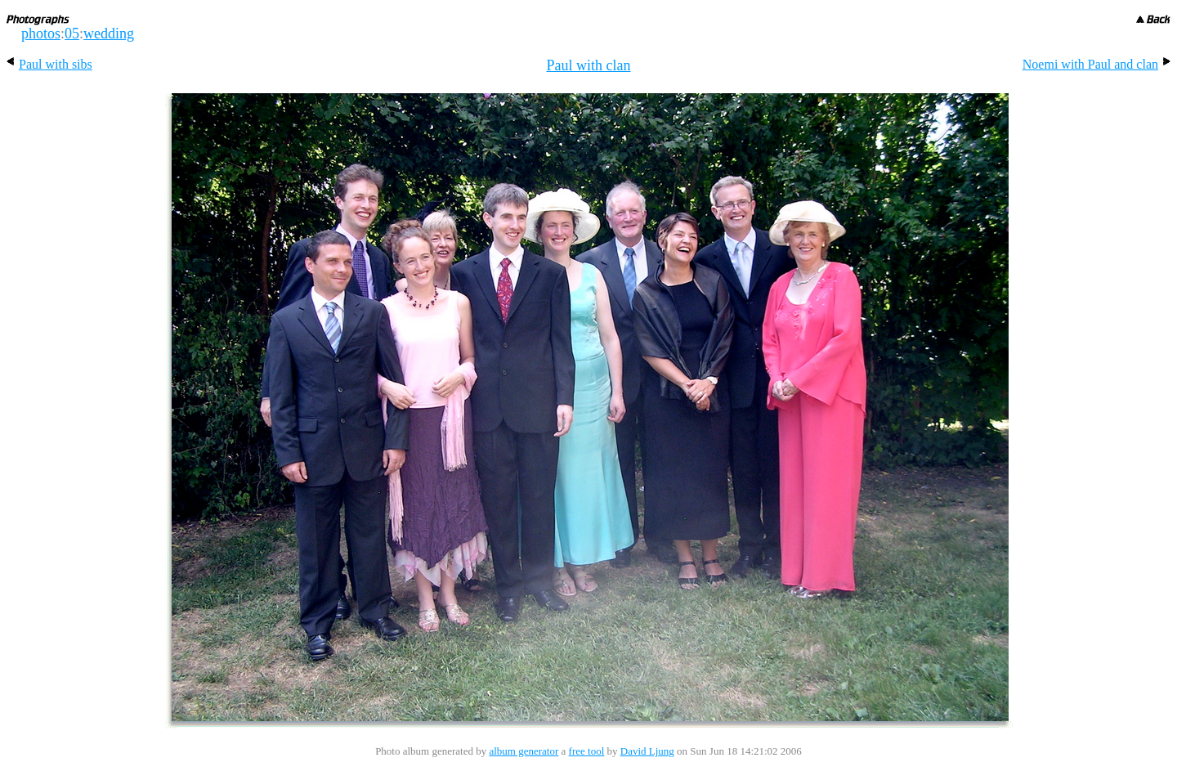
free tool (587, 751)
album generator (523, 751)
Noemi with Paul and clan (1096, 64)
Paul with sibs (49, 64)
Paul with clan (589, 65)
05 (72, 33)
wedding (108, 33)
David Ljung (647, 751)
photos (40, 33)
